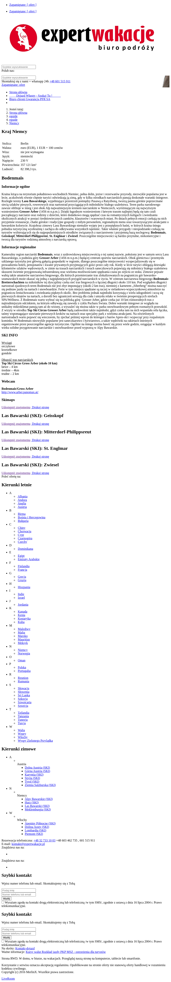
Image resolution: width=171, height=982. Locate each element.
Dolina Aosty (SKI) (37, 827)
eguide (13, 116)
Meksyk (23, 643)
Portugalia (24, 670)
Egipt (21, 555)
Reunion (23, 677)
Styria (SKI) (32, 778)
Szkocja (23, 698)
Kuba (21, 622)
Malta (21, 632)
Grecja (22, 576)
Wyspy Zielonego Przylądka (35, 740)
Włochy (23, 737)
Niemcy (14, 123)
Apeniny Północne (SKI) (40, 823)
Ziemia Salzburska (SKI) (40, 785)
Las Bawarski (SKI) (37, 806)
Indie (21, 594)
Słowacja (23, 688)
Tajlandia (23, 712)
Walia (21, 730)
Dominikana (25, 548)
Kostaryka (24, 618)
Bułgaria (23, 520)
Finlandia (23, 566)
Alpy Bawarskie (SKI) (39, 799)
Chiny (21, 527)
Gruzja (22, 580)
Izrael (21, 597)
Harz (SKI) (32, 802)
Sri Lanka (24, 695)
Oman (21, 660)
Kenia (21, 615)
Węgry (22, 733)
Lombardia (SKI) (35, 830)
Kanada (22, 611)
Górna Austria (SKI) (37, 771)
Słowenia (23, 691)
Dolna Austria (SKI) (37, 767)
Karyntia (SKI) (34, 774)
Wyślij (6, 898)
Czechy (22, 541)
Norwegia (24, 653)
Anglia (22, 503)
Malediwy (24, 629)
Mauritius (24, 639)
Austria (22, 507)
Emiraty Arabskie (29, 559)
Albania (22, 496)
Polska (22, 667)
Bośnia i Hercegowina (31, 517)
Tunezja (23, 719)
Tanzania (23, 716)
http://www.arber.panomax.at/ (20, 392)
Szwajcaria (24, 702)
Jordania (23, 604)
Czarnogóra (25, 538)
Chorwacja (24, 531)
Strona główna (18, 112)
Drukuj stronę (40, 407)
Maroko (23, 636)
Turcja (22, 723)
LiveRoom (8, 978)
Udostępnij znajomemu (16, 407)
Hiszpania (24, 587)
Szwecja (23, 705)
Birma (22, 514)
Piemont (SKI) (34, 833)
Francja (22, 569)
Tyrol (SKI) (32, 781)
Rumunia (23, 681)
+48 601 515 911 (60, 81)
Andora (22, 500)
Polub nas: (8, 70)
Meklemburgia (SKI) (38, 809)
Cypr (21, 534)
